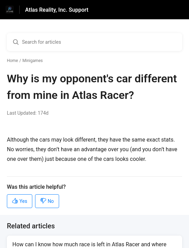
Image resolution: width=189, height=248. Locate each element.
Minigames (32, 60)
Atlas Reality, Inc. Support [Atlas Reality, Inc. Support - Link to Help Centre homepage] (56, 10)
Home (12, 60)
